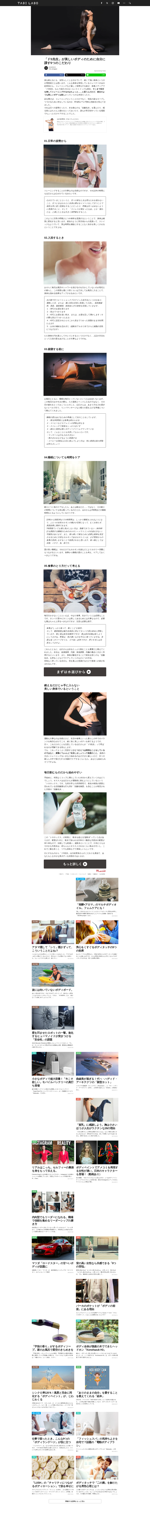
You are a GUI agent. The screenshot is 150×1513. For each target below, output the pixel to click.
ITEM (34, 1053)
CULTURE (35, 922)
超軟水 (89, 874)
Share (54, 75)
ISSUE (78, 1053)
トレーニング (83, 874)
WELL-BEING (80, 879)
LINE (96, 75)
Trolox (67, 874)
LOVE (78, 922)
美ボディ (62, 874)
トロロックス (74, 874)
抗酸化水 (95, 874)
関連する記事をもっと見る (75, 1501)
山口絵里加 (102, 874)
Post (75, 75)
